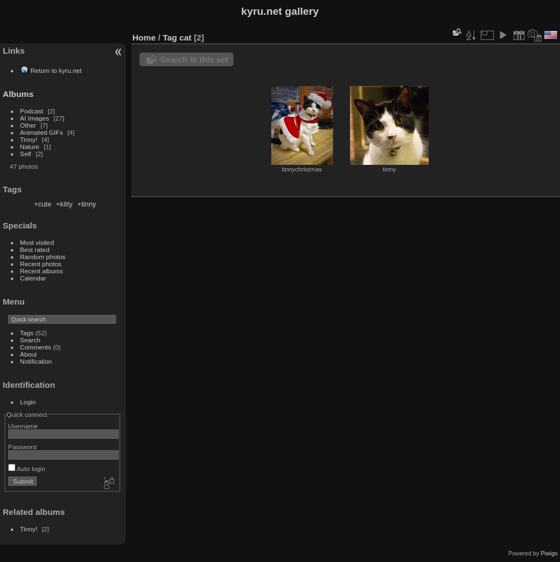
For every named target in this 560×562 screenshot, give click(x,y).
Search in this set (194, 59)
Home (144, 37)
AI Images (34, 118)
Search (30, 339)
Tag (170, 37)
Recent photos (41, 263)
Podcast (32, 110)
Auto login (26, 468)
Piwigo (549, 553)
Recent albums (41, 270)
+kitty (64, 204)
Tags (27, 332)
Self (25, 153)
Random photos (43, 256)
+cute (42, 204)
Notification (36, 361)
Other (28, 125)
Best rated (35, 249)
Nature (29, 146)
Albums (18, 94)
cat (185, 37)
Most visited (37, 242)
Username (23, 425)
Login (28, 401)
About (28, 354)
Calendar (33, 278)
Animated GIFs (41, 132)
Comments (35, 347)
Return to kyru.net (56, 70)
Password (22, 446)
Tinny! (29, 139)
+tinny (86, 204)
